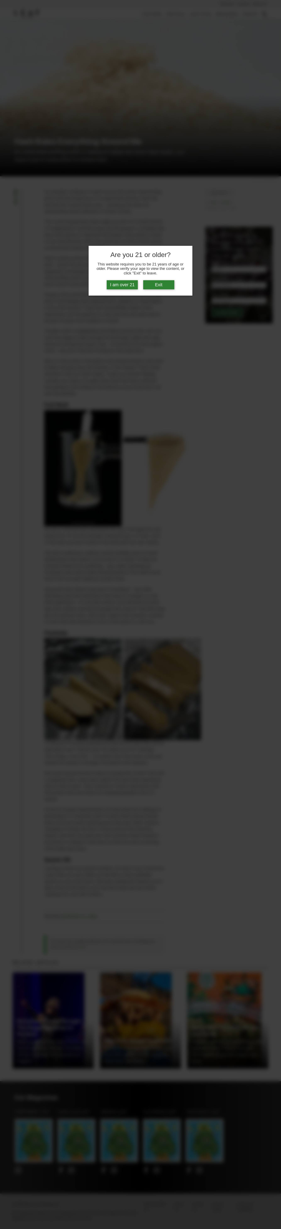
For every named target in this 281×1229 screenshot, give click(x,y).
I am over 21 (122, 284)
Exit (158, 284)
